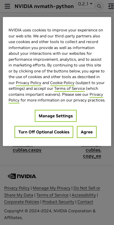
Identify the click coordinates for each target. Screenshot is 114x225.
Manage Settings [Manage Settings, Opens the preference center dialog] (56, 115)
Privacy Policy (28, 82)
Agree (87, 131)
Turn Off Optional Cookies (43, 131)
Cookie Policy (62, 82)
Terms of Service (69, 88)
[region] (57, 81)
